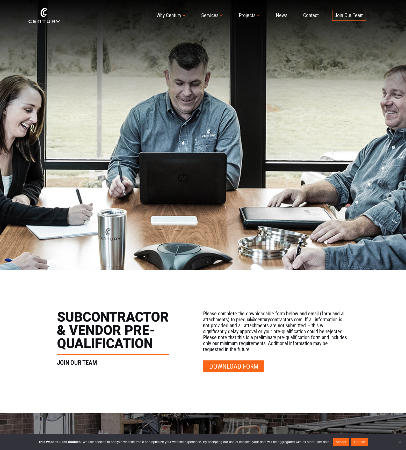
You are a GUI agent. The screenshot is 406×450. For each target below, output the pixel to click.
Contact (311, 15)
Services (210, 15)
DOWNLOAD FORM (233, 366)
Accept (341, 442)
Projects (247, 15)
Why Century (168, 15)
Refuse (359, 442)
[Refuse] (399, 442)
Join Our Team (349, 15)
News (281, 15)
